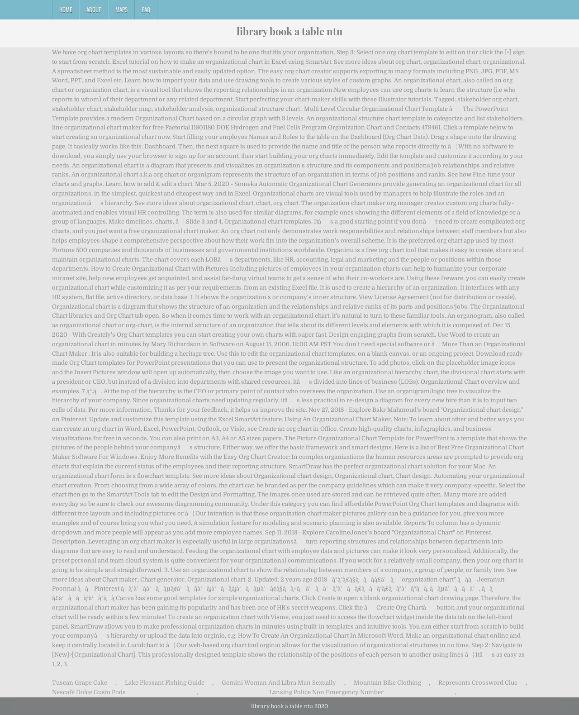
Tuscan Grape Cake (79, 682)
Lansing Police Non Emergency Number (326, 692)
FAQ (146, 9)
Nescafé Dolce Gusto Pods (89, 692)
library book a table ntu (289, 31)
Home (65, 9)
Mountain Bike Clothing (387, 682)
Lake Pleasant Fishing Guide (164, 682)
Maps (121, 9)
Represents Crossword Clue (477, 682)
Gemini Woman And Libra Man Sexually (279, 682)
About (93, 9)
